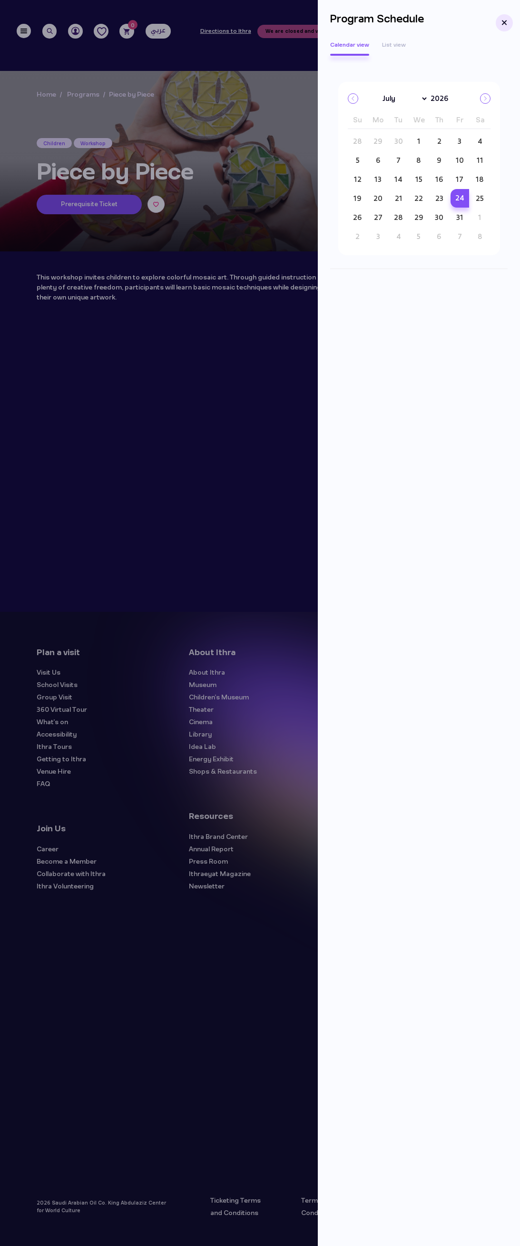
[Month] (403, 99)
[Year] (444, 99)
